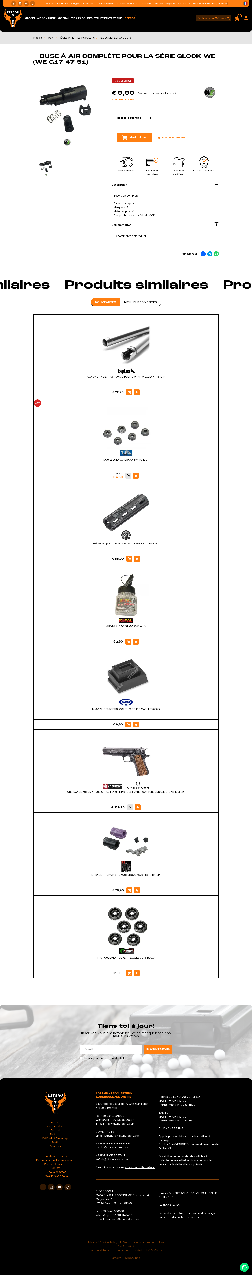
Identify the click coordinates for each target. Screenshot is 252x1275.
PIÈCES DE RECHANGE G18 (115, 37)
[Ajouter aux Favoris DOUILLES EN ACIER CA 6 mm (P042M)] (136, 476)
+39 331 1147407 (121, 1215)
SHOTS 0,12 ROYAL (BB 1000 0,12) (126, 626)
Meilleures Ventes (140, 302)
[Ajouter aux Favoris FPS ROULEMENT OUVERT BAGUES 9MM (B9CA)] (137, 973)
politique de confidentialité (110, 1058)
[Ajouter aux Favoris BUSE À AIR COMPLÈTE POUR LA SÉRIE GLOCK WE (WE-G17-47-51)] (171, 137)
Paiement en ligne (55, 1164)
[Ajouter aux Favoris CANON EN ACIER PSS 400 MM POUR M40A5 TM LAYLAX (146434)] (137, 392)
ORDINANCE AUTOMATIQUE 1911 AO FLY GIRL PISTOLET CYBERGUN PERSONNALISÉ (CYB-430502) (126, 792)
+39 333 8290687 (122, 1119)
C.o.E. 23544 (126, 1246)
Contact (55, 1168)
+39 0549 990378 (112, 1211)
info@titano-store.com (120, 1123)
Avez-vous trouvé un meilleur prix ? (157, 93)
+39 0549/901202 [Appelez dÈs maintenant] (136, 3)
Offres (130, 18)
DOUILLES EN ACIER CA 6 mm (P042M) (126, 459)
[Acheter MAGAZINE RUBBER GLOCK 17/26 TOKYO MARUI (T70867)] (128, 724)
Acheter (134, 137)
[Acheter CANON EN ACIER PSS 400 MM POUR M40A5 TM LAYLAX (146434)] (129, 392)
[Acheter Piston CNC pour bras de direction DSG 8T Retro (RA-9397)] (129, 559)
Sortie (55, 1142)
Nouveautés (105, 302)
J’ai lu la (105, 1058)
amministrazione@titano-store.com (179, 3)
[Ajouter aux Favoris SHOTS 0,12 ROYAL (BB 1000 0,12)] (136, 642)
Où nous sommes (55, 1172)
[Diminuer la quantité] (143, 118)
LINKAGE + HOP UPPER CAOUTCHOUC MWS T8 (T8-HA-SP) (126, 875)
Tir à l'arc (78, 18)
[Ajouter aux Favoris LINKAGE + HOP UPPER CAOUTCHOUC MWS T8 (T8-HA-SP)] (137, 890)
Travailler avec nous (55, 1176)
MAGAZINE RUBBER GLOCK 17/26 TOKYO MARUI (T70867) (126, 709)
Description (165, 184)
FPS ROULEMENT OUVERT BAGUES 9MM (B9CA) (126, 957)
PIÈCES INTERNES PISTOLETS (77, 37)
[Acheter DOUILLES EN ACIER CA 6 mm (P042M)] (128, 476)
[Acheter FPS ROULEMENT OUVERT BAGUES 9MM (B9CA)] (129, 973)
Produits (38, 37)
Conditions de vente (55, 1156)
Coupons (55, 1146)
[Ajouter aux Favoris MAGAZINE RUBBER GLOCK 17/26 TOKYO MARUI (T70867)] (136, 724)
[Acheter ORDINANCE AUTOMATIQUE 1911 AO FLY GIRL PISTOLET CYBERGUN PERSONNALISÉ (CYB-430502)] (130, 807)
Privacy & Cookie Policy (102, 1242)
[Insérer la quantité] (150, 118)
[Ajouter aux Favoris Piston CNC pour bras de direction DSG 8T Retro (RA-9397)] (137, 559)
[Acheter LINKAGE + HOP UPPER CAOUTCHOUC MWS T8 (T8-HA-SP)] (129, 890)
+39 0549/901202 (112, 1115)
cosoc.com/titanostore (140, 1167)
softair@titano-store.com (90, 3)
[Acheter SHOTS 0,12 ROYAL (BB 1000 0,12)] (128, 642)
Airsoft (29, 18)
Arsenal (63, 18)
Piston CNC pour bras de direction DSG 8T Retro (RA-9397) (126, 543)
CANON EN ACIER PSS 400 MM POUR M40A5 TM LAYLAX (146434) (126, 376)
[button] (245, 3)
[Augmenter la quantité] (158, 118)
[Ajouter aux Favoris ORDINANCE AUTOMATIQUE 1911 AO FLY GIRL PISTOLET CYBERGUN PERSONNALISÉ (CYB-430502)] (138, 807)
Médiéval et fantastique (104, 18)
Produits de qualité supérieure (55, 1160)
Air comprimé (46, 18)
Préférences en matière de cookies (142, 1242)
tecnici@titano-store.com (112, 1147)
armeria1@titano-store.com (123, 1219)
